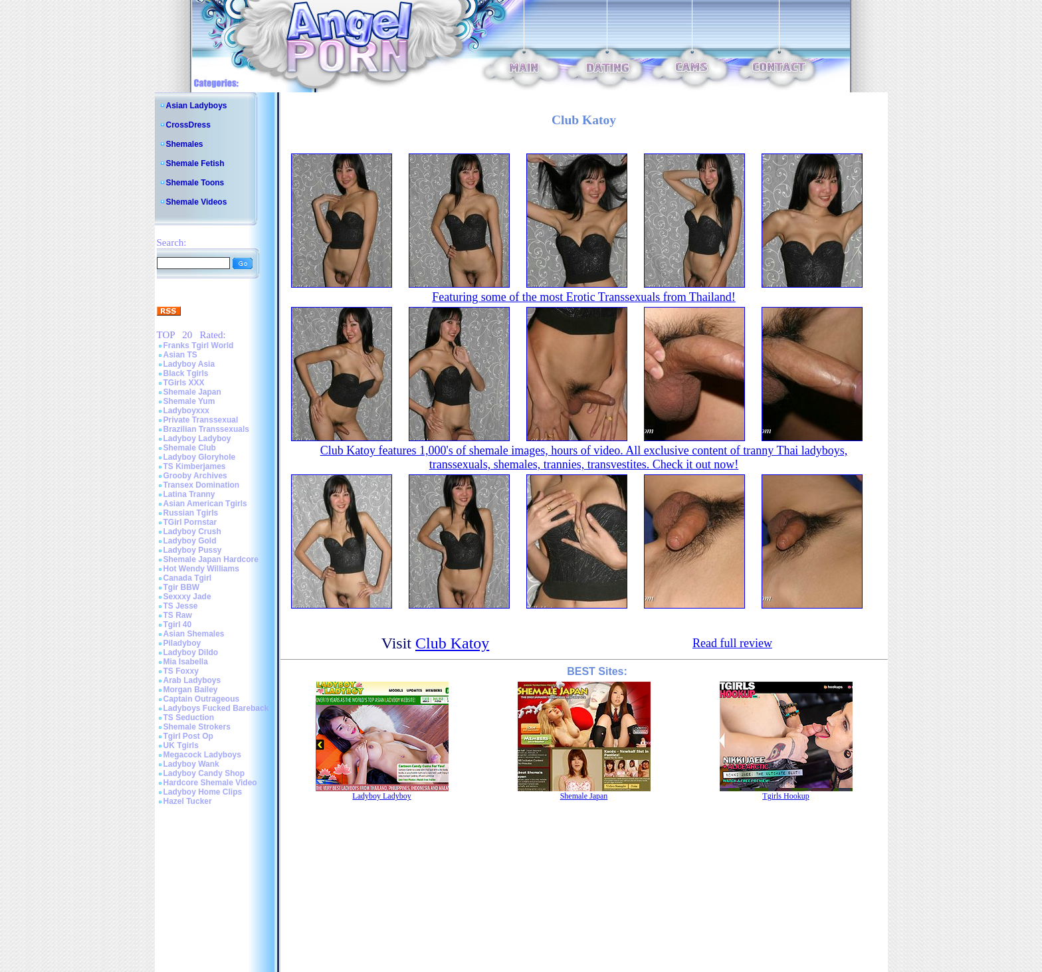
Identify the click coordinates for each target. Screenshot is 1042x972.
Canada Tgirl (187, 578)
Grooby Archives (195, 475)
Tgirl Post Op (188, 736)
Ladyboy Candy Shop (204, 773)
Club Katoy (452, 643)
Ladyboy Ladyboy (197, 438)
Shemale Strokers (197, 726)
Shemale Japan (192, 392)
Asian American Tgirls (205, 503)
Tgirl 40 (177, 624)
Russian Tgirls (191, 513)
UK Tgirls (181, 745)
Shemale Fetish (195, 163)
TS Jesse (180, 606)
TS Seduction (189, 717)
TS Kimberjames (194, 466)
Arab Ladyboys (192, 680)
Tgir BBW (181, 587)
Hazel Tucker (187, 801)
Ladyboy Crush (192, 531)
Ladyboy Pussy (192, 550)
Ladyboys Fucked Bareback (216, 708)
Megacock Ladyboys (202, 754)
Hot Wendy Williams (201, 568)
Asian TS (180, 354)
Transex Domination (201, 485)
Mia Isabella (185, 661)
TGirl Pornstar (190, 522)
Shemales (184, 144)
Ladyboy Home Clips (203, 792)
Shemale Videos (196, 202)
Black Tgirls (186, 373)
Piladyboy (182, 643)
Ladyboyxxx (186, 410)
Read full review (732, 643)
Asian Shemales (194, 633)
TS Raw (177, 615)
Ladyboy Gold (190, 540)
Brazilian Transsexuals (206, 429)
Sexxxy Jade (187, 596)
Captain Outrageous (201, 699)
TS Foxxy (181, 671)
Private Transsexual (201, 420)
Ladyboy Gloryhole (199, 457)
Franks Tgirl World (198, 345)
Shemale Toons (195, 182)
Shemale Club (189, 447)
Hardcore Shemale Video (210, 782)
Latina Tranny (189, 494)
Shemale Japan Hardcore (211, 559)
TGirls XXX (184, 382)
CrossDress (188, 125)
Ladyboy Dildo (191, 652)
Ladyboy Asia (189, 364)
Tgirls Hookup (785, 796)
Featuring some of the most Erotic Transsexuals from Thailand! (584, 297)
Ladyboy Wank (191, 764)
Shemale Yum (189, 401)
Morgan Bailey (190, 689)
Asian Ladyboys (196, 105)
